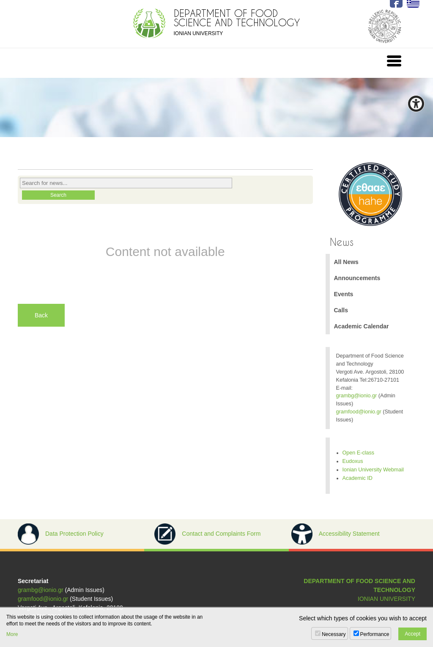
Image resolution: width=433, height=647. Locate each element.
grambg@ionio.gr (356, 396)
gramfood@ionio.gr (358, 412)
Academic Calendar (361, 326)
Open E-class (359, 453)
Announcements (357, 278)
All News (346, 262)
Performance (374, 634)
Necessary (334, 634)
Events (344, 294)
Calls (341, 310)
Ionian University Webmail (373, 470)
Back (41, 315)
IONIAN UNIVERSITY (386, 598)
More (12, 634)
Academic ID (358, 478)
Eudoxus (353, 461)
